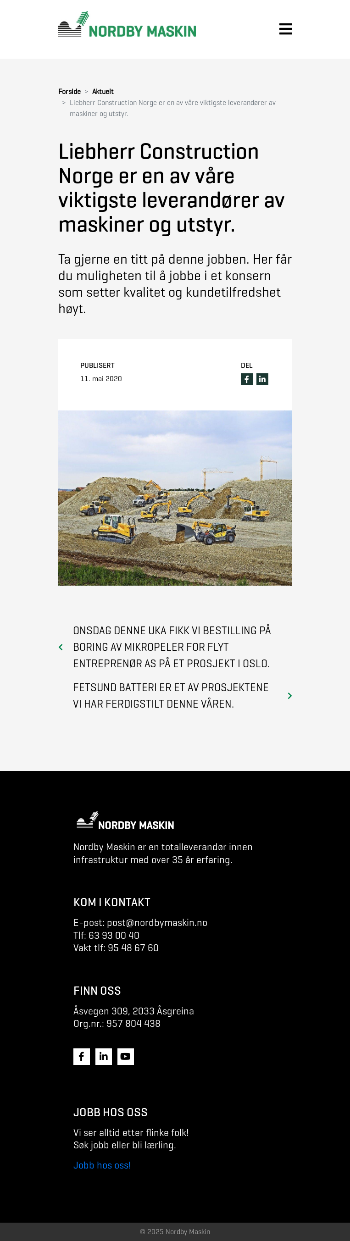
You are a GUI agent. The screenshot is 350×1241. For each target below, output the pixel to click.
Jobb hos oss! (102, 1165)
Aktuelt (103, 91)
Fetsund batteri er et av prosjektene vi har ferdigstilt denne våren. (171, 696)
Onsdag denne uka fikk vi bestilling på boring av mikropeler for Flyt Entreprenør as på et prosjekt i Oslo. (172, 647)
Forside (69, 91)
